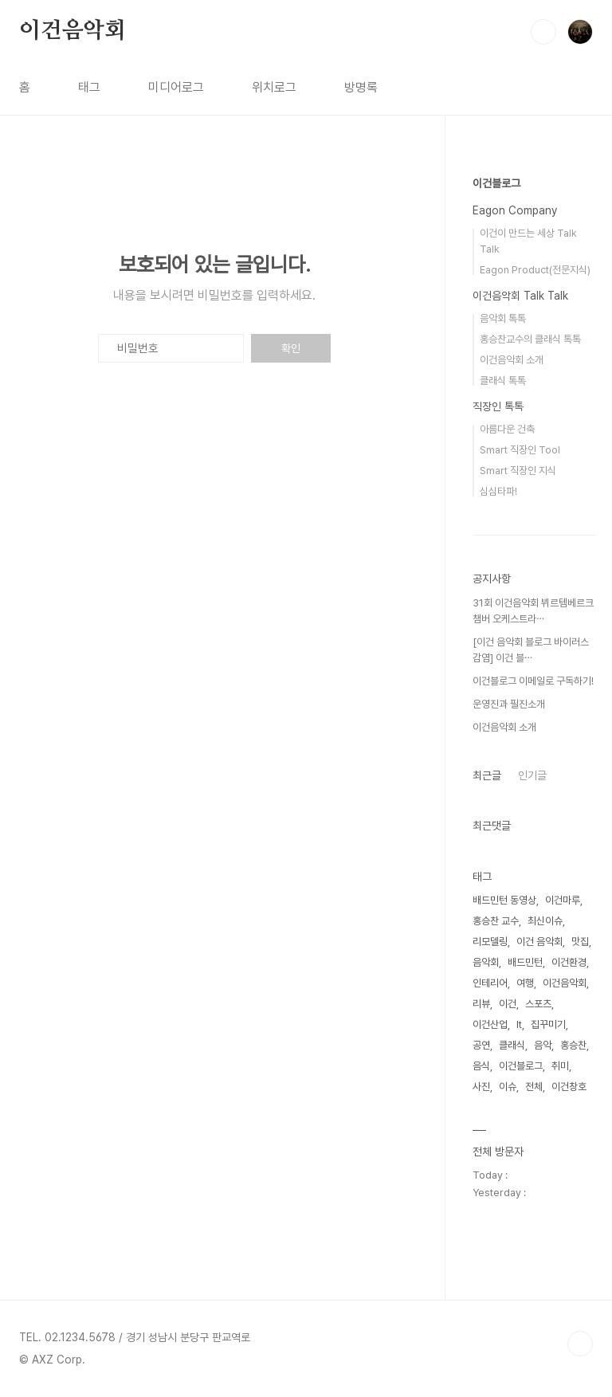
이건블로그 (496, 183)
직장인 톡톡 (498, 406)
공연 (481, 1045)
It (519, 1024)
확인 (290, 348)
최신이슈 (545, 921)
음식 (481, 1066)
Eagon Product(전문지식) (535, 270)
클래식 (512, 1045)
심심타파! (498, 491)
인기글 (532, 775)
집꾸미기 (548, 1024)
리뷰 (481, 1004)
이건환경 (568, 962)
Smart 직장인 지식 (518, 471)
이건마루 (562, 900)
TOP (580, 1343)
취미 (560, 1066)
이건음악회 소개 (511, 360)
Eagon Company (515, 210)
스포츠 (538, 1004)
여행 (525, 983)
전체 (534, 1087)
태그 (89, 87)
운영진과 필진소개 (509, 704)
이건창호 (568, 1087)
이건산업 (490, 1024)
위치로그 (274, 87)
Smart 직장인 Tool (520, 450)
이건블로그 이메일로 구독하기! (533, 681)
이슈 (507, 1087)
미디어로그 (176, 87)
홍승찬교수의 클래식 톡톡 (530, 339)
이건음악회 (72, 31)
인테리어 (490, 983)
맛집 (580, 942)
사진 (481, 1087)
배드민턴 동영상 (504, 900)
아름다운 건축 (507, 429)
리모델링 (490, 942)
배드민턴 (525, 962)
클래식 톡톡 (503, 381)
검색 (543, 32)
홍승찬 (573, 1045)
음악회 (486, 962)
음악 (542, 1045)
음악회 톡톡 (503, 318)
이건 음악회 (539, 942)
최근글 (487, 775)
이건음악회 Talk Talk (520, 295)
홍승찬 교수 (496, 921)
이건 (507, 1004)
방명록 (361, 87)
